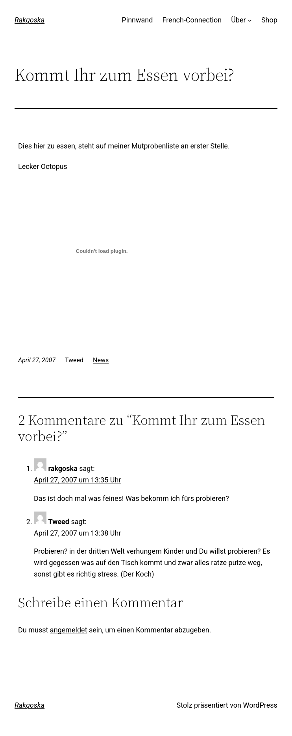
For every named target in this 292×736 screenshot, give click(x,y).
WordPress (260, 705)
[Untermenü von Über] (250, 20)
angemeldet (68, 629)
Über (238, 20)
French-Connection (192, 20)
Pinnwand (137, 20)
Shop (269, 20)
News (101, 359)
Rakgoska (29, 20)
